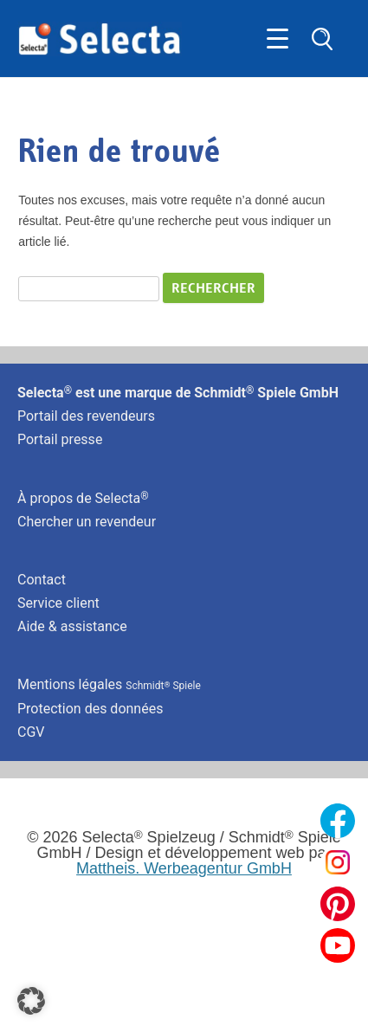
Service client (58, 603)
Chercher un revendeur (86, 521)
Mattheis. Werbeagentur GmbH (184, 868)
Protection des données (90, 708)
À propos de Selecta (83, 498)
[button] (31, 1001)
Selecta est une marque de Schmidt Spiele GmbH (178, 392)
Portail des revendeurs (86, 416)
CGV (31, 732)
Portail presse (59, 439)
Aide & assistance (72, 626)
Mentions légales (109, 684)
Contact (41, 579)
